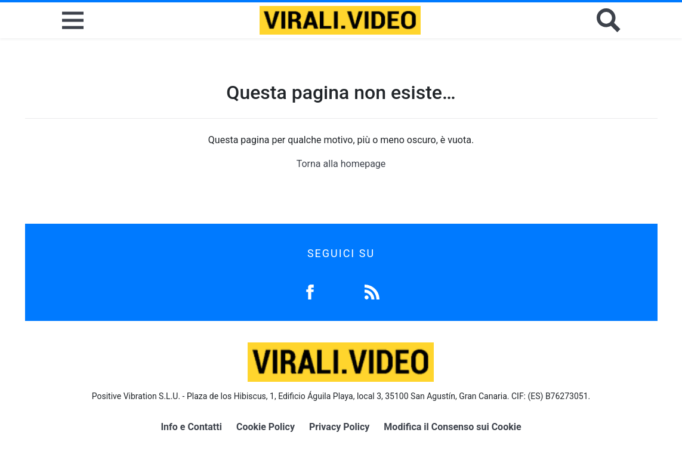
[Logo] (340, 20)
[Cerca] (609, 20)
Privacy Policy (339, 427)
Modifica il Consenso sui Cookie (452, 427)
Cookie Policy (265, 427)
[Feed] (372, 291)
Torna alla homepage (341, 163)
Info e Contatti (191, 427)
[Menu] (73, 20)
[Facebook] (310, 291)
